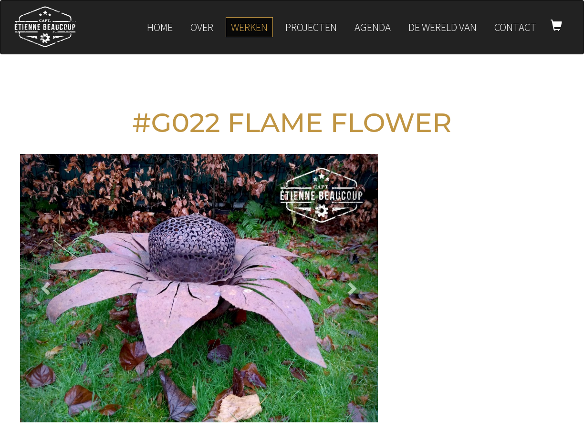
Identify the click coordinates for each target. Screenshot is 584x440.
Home (160, 27)
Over (201, 27)
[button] (47, 288)
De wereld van (442, 27)
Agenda (373, 27)
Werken (249, 27)
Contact (515, 27)
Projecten (311, 27)
